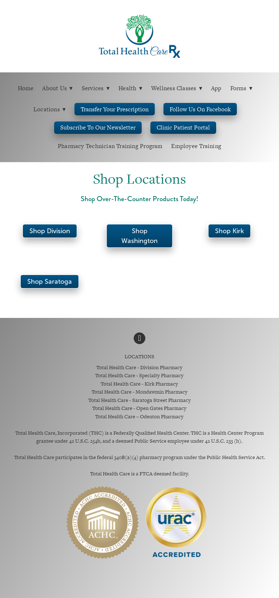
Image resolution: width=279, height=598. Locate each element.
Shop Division (49, 231)
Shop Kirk (229, 231)
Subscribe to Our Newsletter (98, 127)
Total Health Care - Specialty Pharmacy (139, 375)
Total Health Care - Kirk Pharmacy (139, 383)
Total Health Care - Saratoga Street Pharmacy (139, 400)
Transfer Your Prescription (115, 109)
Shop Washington (139, 235)
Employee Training (196, 146)
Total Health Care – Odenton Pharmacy (139, 416)
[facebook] (139, 338)
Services (96, 88)
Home (26, 88)
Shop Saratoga (49, 281)
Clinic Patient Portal (183, 127)
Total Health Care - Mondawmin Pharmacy (139, 391)
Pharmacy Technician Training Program (110, 146)
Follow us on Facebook (200, 109)
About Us (57, 88)
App (216, 88)
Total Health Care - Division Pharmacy (139, 367)
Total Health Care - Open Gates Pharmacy (139, 408)
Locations (49, 109)
